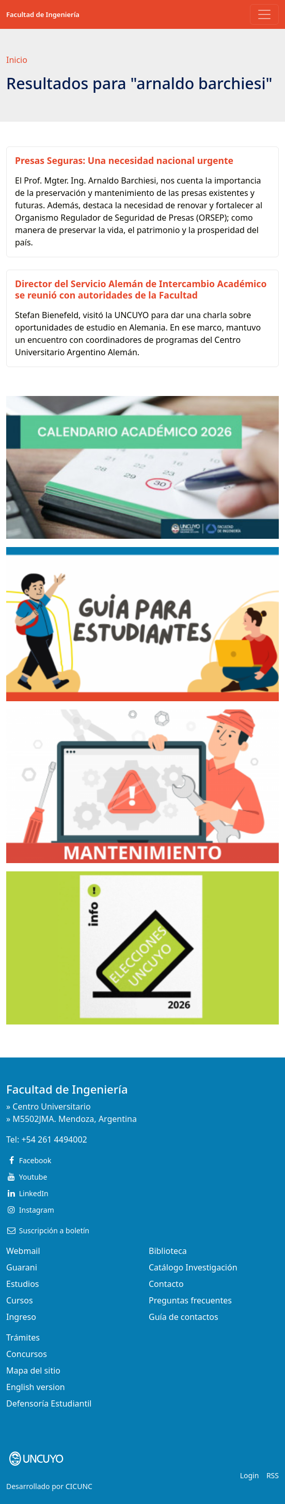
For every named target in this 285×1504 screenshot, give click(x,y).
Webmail (23, 1251)
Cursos (19, 1300)
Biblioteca (168, 1251)
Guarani (21, 1267)
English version (35, 1387)
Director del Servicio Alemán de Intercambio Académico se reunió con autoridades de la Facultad (140, 289)
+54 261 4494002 (54, 1139)
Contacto (166, 1284)
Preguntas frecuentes (190, 1300)
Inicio (16, 59)
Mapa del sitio (33, 1370)
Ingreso (21, 1317)
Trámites (23, 1337)
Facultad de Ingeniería (43, 14)
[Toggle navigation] (264, 14)
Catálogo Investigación (193, 1267)
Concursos (26, 1354)
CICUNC (79, 1486)
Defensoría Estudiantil (48, 1403)
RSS (272, 1475)
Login (249, 1475)
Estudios (22, 1284)
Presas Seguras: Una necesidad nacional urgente (124, 160)
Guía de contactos (183, 1317)
